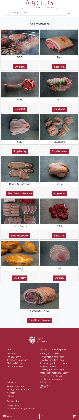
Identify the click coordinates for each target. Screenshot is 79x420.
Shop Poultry (19, 151)
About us (11, 353)
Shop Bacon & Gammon (20, 193)
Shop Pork (59, 67)
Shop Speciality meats (39, 320)
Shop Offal (59, 235)
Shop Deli (59, 278)
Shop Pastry (20, 278)
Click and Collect (15, 363)
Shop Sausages (59, 151)
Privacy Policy (14, 357)
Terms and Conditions (17, 360)
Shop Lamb (59, 109)
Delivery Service (15, 366)
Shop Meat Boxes (19, 235)
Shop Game (59, 193)
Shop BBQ (20, 67)
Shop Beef (20, 109)
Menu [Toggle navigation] (7, 416)
